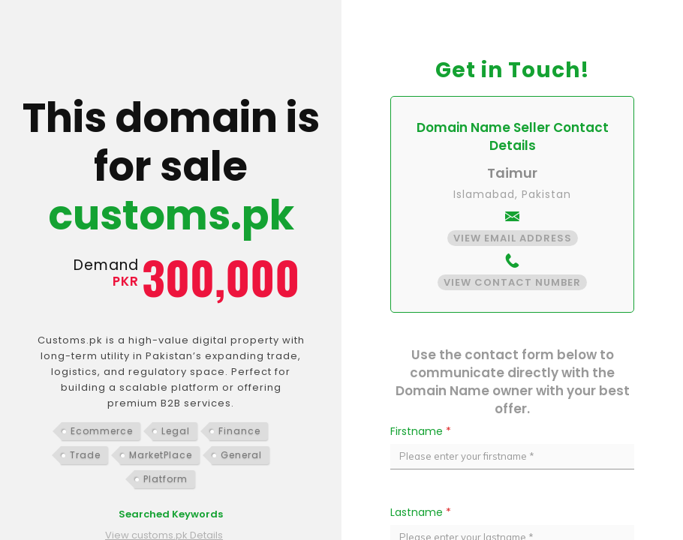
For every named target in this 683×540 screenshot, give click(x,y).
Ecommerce (102, 430)
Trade (85, 454)
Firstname (420, 431)
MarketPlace (160, 454)
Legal (175, 430)
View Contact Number (512, 282)
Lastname (420, 512)
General (241, 454)
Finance (239, 430)
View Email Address (512, 238)
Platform (165, 478)
